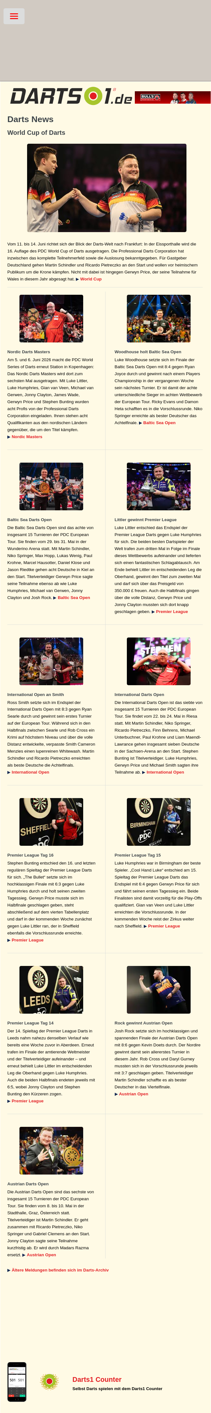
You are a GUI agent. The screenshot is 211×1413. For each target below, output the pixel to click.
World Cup (91, 279)
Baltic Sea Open (159, 422)
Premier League (172, 611)
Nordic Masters (27, 436)
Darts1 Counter (96, 1379)
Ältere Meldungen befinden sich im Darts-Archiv (60, 1270)
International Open (30, 772)
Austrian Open (133, 1094)
